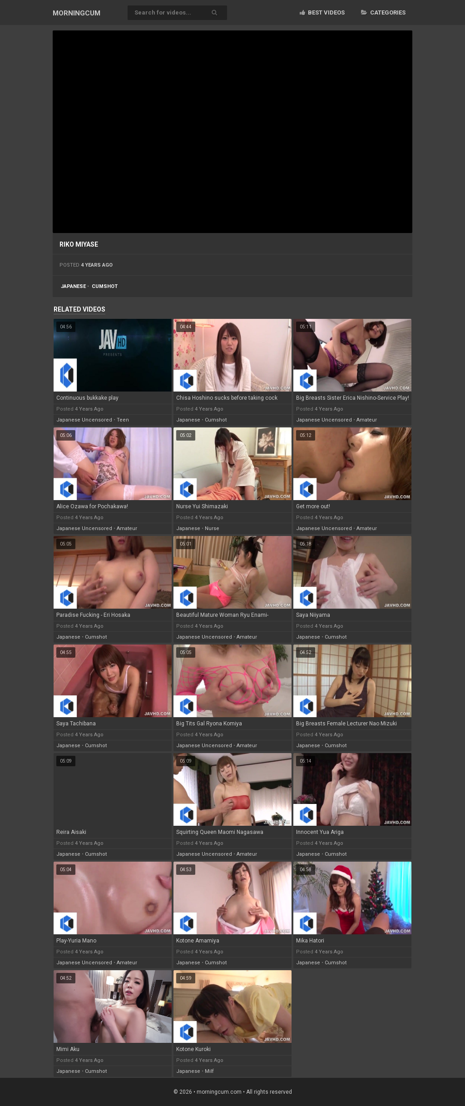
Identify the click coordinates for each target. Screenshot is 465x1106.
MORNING (76, 13)
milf (209, 1071)
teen (123, 420)
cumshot (105, 286)
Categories (383, 12)
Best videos (322, 12)
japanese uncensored (84, 420)
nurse (212, 528)
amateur (366, 420)
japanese (73, 286)
